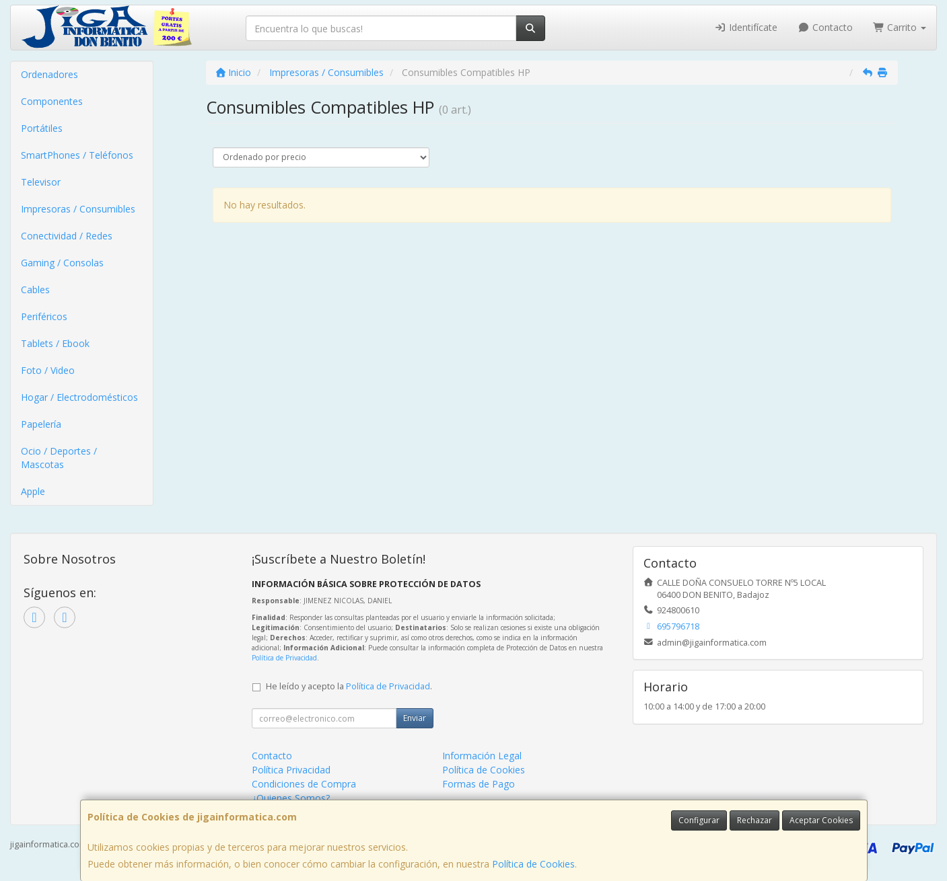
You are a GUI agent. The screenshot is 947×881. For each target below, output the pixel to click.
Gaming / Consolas (62, 262)
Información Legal (482, 755)
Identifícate (746, 27)
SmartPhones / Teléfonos (77, 155)
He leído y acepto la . (349, 686)
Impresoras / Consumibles (78, 208)
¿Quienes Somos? (291, 798)
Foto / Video (48, 370)
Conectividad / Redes (66, 235)
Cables (35, 289)
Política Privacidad (291, 769)
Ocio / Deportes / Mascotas (59, 458)
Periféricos (44, 316)
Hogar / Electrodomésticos (79, 397)
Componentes (52, 101)
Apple (33, 491)
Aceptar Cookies (821, 820)
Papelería (41, 424)
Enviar (414, 718)
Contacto (825, 27)
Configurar (699, 820)
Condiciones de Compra (304, 783)
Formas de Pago (478, 783)
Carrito (900, 27)
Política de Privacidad (284, 657)
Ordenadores (49, 74)
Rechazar (754, 820)
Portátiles (42, 128)
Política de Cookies (533, 863)
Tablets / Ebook (55, 343)
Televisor (41, 182)
